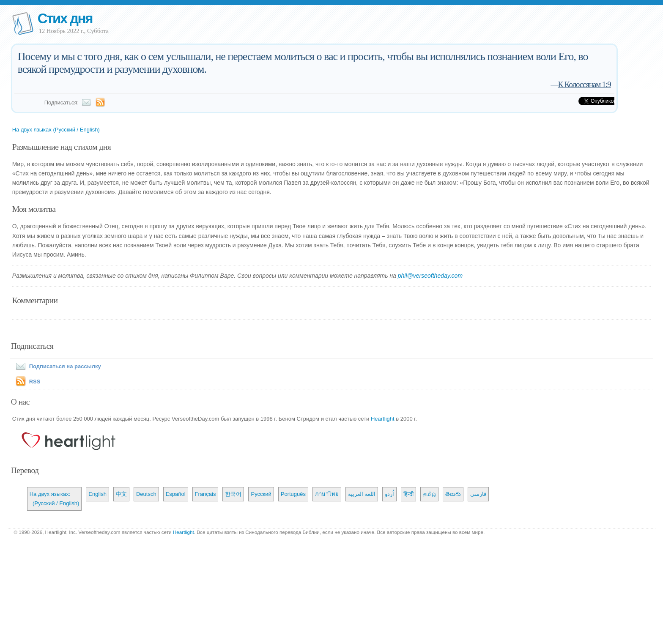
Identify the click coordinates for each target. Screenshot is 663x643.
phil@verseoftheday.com (430, 275)
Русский (261, 494)
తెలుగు (453, 494)
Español (176, 494)
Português (293, 494)
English (97, 494)
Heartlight (383, 419)
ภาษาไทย (327, 494)
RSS (35, 381)
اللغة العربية (361, 494)
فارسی (478, 494)
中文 (121, 494)
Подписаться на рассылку (56, 366)
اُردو (389, 494)
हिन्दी (408, 494)
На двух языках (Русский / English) (56, 129)
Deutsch (146, 494)
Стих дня (65, 18)
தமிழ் (429, 494)
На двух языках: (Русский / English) (54, 498)
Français (205, 494)
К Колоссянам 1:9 (584, 84)
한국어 (233, 494)
